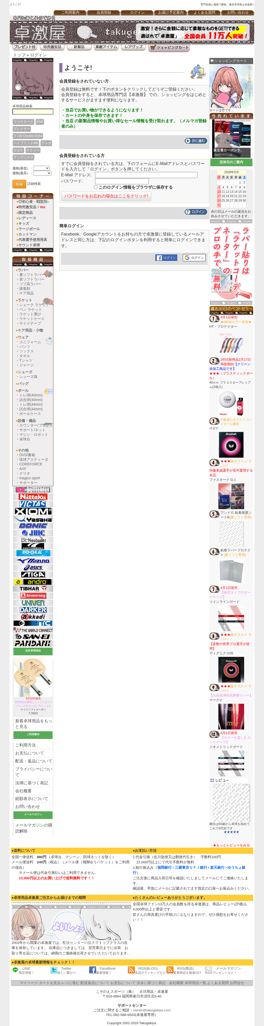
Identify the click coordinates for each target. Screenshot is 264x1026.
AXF (22, 469)
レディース (27, 218)
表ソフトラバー (32, 279)
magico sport (29, 478)
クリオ (24, 473)
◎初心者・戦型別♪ (33, 201)
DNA (39, 122)
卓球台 (24, 439)
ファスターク (23, 122)
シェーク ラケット (34, 305)
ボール (23, 390)
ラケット (25, 300)
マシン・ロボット (33, 434)
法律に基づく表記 (31, 783)
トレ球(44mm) (31, 404)
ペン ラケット (30, 309)
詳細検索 (34, 184)
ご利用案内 (70, 12)
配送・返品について (33, 761)
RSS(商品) (183, 970)
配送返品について (94, 983)
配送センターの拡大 (79, 943)
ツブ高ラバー (30, 284)
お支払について (29, 753)
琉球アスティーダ (33, 459)
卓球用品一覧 (195, 983)
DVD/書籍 (27, 455)
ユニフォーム (30, 342)
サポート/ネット (32, 430)
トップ (19, 55)
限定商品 (25, 213)
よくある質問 (204, 12)
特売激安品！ (31, 207)
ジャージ (26, 365)
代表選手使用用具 (32, 240)
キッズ (23, 223)
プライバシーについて (33, 772)
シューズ (25, 372)
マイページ (29, 983)
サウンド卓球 (29, 245)
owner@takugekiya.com (151, 1010)
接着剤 (24, 288)
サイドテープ (30, 323)
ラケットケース (32, 319)
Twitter (63, 970)
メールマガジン (223, 970)
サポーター (28, 483)
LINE (23, 970)
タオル (24, 356)
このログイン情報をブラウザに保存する (133, 187)
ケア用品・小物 (30, 330)
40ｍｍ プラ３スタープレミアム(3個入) (231, 373)
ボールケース (30, 414)
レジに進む (70, 983)
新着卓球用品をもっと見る (33, 724)
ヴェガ (46, 143)
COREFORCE (30, 464)
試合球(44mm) (31, 409)
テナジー (33, 150)
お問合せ (237, 983)
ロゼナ (18, 150)
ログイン (137, 12)
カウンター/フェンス (36, 425)
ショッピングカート (228, 61)
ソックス (26, 351)
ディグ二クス (23, 157)
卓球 (142, 992)
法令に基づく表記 (151, 983)
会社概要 (23, 791)
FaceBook (102, 970)
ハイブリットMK (25, 143)
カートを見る (50, 983)
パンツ (24, 346)
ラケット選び (30, 314)
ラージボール (29, 229)
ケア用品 (26, 293)
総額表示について (31, 798)
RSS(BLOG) (147, 970)
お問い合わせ (238, 12)
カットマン (27, 234)
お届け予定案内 (171, 12)
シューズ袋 (28, 377)
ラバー (23, 270)
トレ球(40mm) (31, 395)
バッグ (23, 383)
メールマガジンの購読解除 (33, 828)
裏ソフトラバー (32, 275)
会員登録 (104, 12)
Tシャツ (25, 360)
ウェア (23, 337)
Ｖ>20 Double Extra (27, 136)
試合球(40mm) (31, 400)
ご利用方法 (25, 745)
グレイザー (21, 129)
